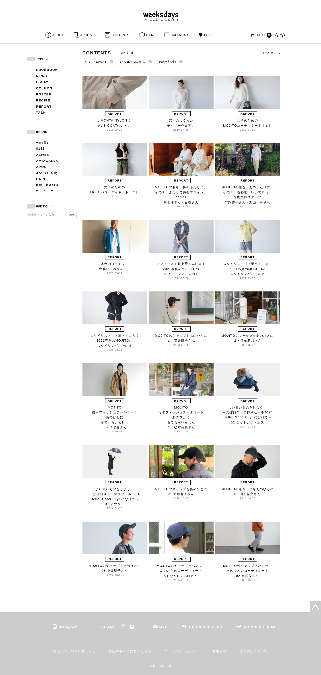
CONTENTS (120, 35)
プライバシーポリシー (182, 651)
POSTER (43, 94)
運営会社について (253, 651)
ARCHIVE (87, 35)
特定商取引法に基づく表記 (130, 651)
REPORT (44, 106)
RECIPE (43, 100)
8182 (40, 148)
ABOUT (58, 35)
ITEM (150, 35)
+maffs (42, 142)
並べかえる (271, 53)
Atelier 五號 (46, 173)
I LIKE (208, 35)
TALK (41, 112)
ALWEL (42, 155)
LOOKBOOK (47, 70)
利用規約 (219, 651)
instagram (68, 627)
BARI (40, 179)
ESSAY (42, 82)
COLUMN (44, 88)
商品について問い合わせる (74, 651)
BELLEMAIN (47, 185)
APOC (41, 167)
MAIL (164, 627)
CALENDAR (179, 35)
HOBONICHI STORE (206, 627)
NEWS (41, 76)
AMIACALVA (47, 161)
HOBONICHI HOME (260, 627)
